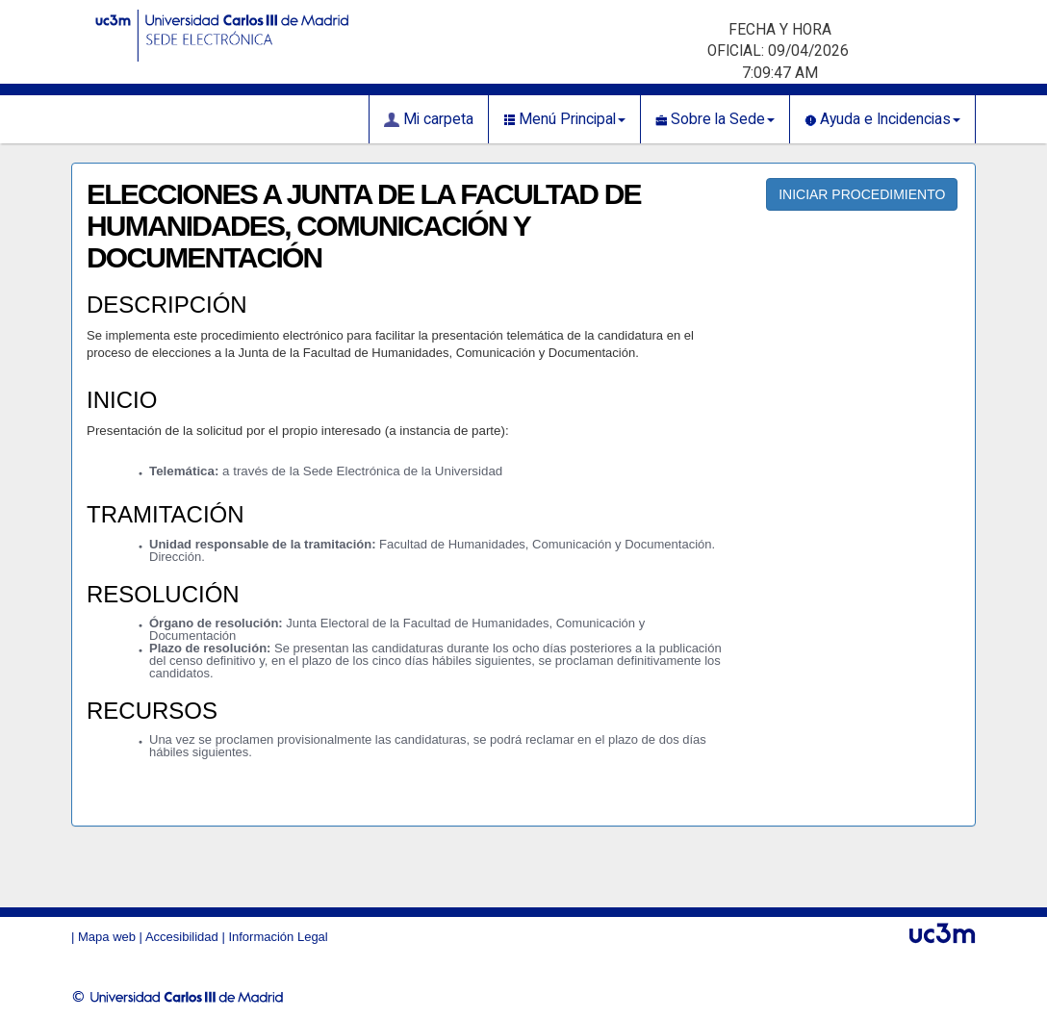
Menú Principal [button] (564, 119)
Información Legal (277, 936)
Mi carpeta (428, 119)
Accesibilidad (181, 936)
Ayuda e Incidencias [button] (882, 119)
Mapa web (107, 936)
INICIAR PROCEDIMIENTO (862, 194)
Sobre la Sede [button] (715, 119)
